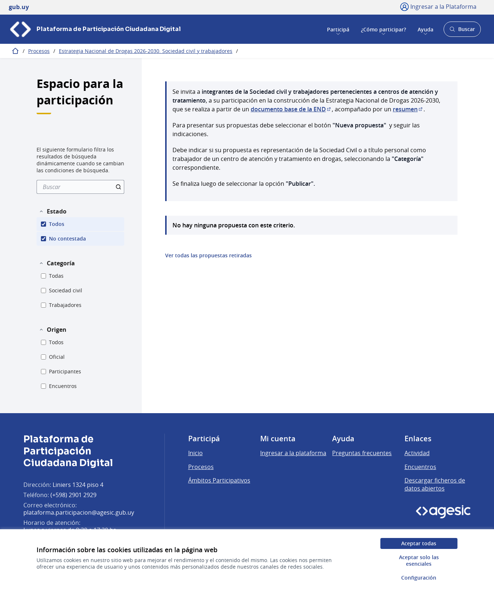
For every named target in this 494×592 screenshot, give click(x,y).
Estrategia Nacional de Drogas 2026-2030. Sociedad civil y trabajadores (145, 50)
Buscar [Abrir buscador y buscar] (462, 31)
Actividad (417, 453)
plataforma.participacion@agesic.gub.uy (78, 512)
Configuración (418, 577)
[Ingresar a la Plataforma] (438, 7)
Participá (338, 29)
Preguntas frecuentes (362, 453)
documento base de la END (291, 109)
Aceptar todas (418, 543)
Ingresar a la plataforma (293, 453)
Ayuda (425, 29)
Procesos (39, 50)
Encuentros (420, 467)
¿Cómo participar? (383, 29)
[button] (53, 211)
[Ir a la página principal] (95, 29)
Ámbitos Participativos (219, 480)
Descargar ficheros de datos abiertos (434, 484)
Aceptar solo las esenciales (419, 560)
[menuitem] (80, 187)
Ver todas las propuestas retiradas (208, 255)
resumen (408, 109)
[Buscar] (80, 187)
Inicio (195, 453)
